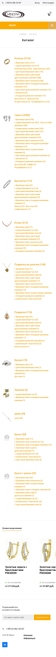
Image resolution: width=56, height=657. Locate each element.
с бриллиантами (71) (23, 227)
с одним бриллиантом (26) (26, 230)
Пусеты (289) (46, 122)
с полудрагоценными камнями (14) (30, 96)
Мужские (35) (33, 99)
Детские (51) (20, 99)
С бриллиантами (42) (23, 478)
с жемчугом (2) (20, 93)
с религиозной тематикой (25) (28, 344)
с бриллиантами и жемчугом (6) (28, 242)
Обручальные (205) (41, 69)
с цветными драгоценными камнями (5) (32, 155)
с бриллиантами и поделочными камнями (33, 293)
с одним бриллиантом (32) (26, 272)
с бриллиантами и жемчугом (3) (28, 284)
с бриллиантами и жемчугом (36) (28, 140)
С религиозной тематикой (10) (28, 502)
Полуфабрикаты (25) (40, 102)
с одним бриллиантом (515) (26, 66)
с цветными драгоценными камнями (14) (32, 90)
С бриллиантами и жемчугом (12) (29, 442)
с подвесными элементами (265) (29, 128)
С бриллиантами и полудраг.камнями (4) (32, 490)
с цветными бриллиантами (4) (27, 191)
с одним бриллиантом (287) (26, 122)
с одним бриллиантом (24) (26, 320)
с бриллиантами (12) (23, 364)
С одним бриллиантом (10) (26, 454)
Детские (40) (20, 164)
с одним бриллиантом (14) (26, 188)
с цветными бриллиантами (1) (27, 367)
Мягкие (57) (19, 206)
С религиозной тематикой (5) (27, 457)
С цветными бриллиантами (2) (28, 505)
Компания (27, 635)
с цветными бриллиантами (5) (27, 323)
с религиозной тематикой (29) (28, 299)
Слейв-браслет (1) (22, 209)
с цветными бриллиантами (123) (28, 131)
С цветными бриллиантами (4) (28, 460)
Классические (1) (21, 347)
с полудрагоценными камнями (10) (30, 161)
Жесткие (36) (31, 206)
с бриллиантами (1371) (24, 63)
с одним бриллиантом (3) (25, 394)
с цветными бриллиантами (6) (27, 233)
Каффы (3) (31, 164)
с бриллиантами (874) (24, 119)
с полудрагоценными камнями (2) (29, 251)
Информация (29, 638)
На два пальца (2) (22, 102)
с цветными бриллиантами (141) (28, 72)
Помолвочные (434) (23, 69)
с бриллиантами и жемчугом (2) (28, 332)
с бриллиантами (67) (23, 185)
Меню (12, 25)
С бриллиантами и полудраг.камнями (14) (33, 445)
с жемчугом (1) (20, 158)
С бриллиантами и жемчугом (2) (28, 481)
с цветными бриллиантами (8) (27, 275)
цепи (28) (18, 418)
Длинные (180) (20, 125)
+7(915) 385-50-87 (13, 3)
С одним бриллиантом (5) (25, 499)
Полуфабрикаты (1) (23, 167)
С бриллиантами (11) (23, 439)
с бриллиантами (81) (23, 317)
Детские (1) (19, 376)
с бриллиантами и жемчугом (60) (28, 81)
